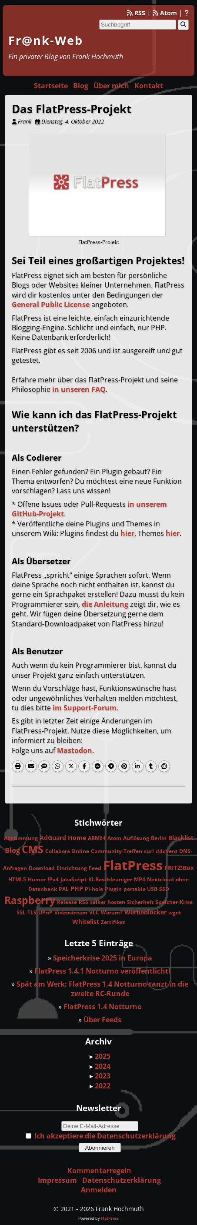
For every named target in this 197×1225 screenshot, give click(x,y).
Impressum (57, 1180)
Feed (95, 868)
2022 (102, 1086)
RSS (136, 13)
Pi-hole (94, 889)
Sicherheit (140, 902)
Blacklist (181, 837)
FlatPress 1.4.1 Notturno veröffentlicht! (102, 971)
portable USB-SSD (146, 889)
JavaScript (73, 879)
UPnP (45, 912)
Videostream (70, 912)
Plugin (113, 889)
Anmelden (99, 1190)
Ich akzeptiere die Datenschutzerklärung (105, 1136)
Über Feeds (102, 1019)
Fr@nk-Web (45, 40)
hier (127, 533)
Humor (37, 879)
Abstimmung (21, 838)
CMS (32, 849)
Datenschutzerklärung (121, 1180)
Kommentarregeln (99, 1170)
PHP (76, 888)
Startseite (51, 85)
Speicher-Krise (174, 902)
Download (42, 868)
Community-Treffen (116, 851)
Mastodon (74, 750)
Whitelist (85, 921)
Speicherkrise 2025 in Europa (102, 958)
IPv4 (53, 879)
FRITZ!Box (179, 868)
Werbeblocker (145, 912)
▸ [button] (92, 1056)
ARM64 (97, 838)
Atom (165, 13)
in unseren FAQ (79, 389)
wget (174, 912)
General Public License (51, 304)
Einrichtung (72, 868)
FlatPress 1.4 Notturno (102, 1006)
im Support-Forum (85, 708)
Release (67, 902)
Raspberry (29, 900)
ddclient (166, 851)
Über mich (111, 85)
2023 (102, 1076)
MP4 (139, 879)
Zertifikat (113, 922)
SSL (21, 912)
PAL (64, 889)
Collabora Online (67, 851)
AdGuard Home (63, 837)
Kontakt (148, 85)
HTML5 (17, 879)
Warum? (112, 912)
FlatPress (133, 865)
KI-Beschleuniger (110, 879)
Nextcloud (160, 879)
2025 (102, 1056)
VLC (94, 912)
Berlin (159, 838)
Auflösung (136, 838)
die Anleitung (105, 604)
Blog (80, 85)
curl (149, 851)
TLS (32, 912)
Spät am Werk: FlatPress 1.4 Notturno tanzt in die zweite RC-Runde (102, 988)
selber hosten (107, 902)
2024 (102, 1066)
